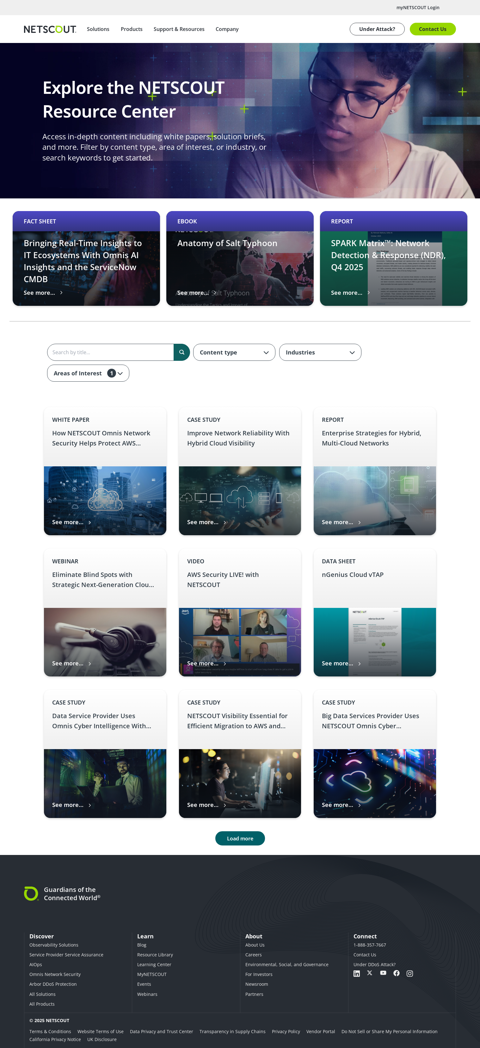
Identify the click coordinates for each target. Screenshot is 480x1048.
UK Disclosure (102, 1039)
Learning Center (154, 964)
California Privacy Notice (55, 1039)
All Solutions (42, 994)
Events (144, 984)
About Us (255, 945)
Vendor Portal (320, 1031)
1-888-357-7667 (370, 945)
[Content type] (234, 352)
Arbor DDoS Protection (53, 984)
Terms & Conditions (50, 1031)
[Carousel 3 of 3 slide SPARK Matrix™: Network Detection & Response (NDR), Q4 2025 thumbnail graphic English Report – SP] (393, 258)
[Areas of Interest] (88, 373)
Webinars (147, 994)
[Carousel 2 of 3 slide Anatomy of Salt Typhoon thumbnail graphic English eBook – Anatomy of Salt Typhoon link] (240, 258)
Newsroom (256, 984)
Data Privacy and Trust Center (161, 1031)
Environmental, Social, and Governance (287, 964)
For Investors (259, 974)
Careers (253, 955)
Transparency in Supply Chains (233, 1031)
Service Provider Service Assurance (66, 955)
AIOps (35, 964)
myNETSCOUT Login (418, 7)
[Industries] (320, 352)
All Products (42, 1004)
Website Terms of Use (100, 1031)
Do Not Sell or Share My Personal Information (390, 1031)
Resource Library (155, 955)
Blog (141, 945)
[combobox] (234, 352)
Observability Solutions (53, 945)
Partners (254, 994)
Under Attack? (377, 29)
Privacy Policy (286, 1031)
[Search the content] (118, 352)
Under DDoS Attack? (375, 964)
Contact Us (432, 29)
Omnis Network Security (55, 974)
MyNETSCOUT (152, 974)
